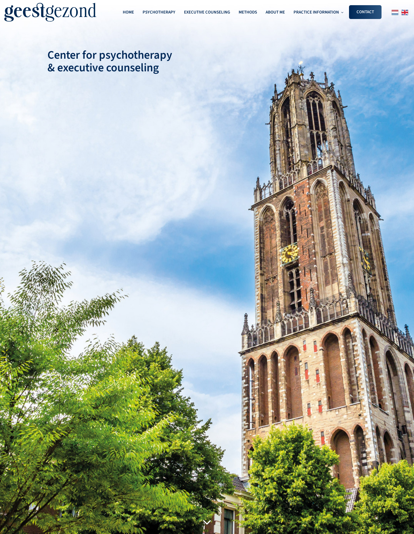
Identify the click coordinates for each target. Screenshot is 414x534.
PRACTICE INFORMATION (316, 12)
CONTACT (365, 12)
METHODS (248, 12)
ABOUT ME (275, 12)
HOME (128, 12)
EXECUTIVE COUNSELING (207, 12)
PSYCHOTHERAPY (159, 12)
